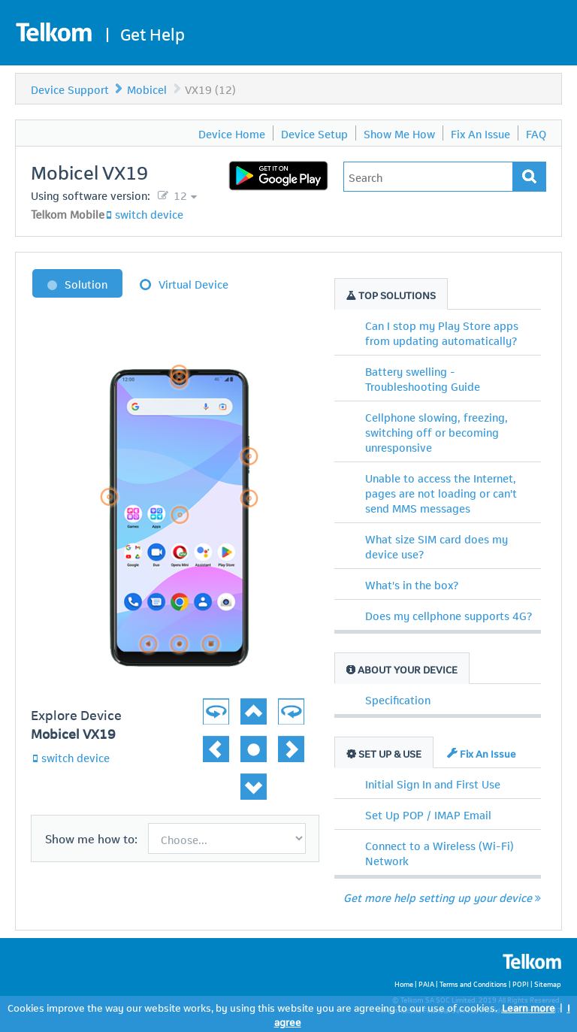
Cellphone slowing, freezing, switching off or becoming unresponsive (436, 431)
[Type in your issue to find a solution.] (428, 177)
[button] (281, 703)
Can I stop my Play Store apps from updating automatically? (441, 332)
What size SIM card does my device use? (436, 546)
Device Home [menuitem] (231, 133)
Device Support (70, 88)
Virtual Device (193, 283)
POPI (520, 983)
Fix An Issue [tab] (481, 753)
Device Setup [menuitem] (314, 133)
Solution (86, 283)
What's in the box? (411, 584)
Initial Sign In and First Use (432, 783)
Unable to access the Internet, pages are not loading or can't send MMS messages (441, 492)
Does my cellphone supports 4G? (448, 614)
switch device (149, 213)
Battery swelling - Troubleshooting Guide (422, 378)
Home (403, 983)
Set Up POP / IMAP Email (428, 814)
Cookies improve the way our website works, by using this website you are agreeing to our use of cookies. (252, 1007)
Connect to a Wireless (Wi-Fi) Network (439, 852)
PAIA (426, 983)
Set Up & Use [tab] (383, 753)
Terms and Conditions (473, 983)
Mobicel (147, 88)
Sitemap (547, 983)
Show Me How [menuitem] (399, 133)
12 (179, 194)
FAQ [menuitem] (536, 133)
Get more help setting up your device (442, 896)
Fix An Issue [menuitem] (480, 133)
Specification (397, 699)
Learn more (528, 1007)
